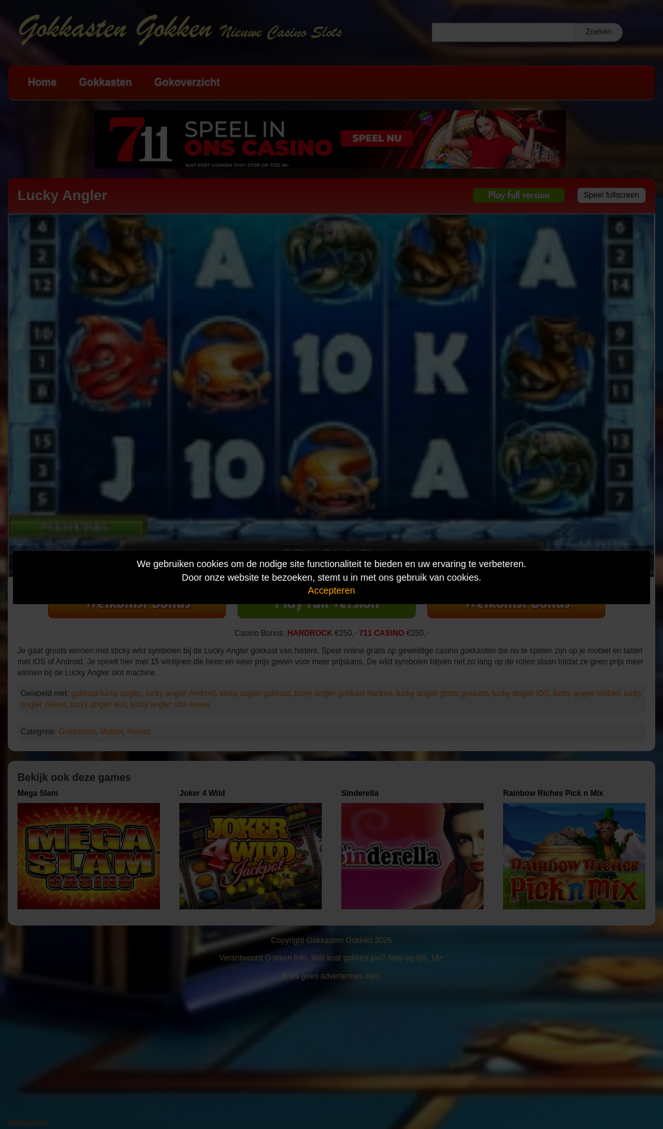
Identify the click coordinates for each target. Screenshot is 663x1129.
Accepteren (331, 590)
